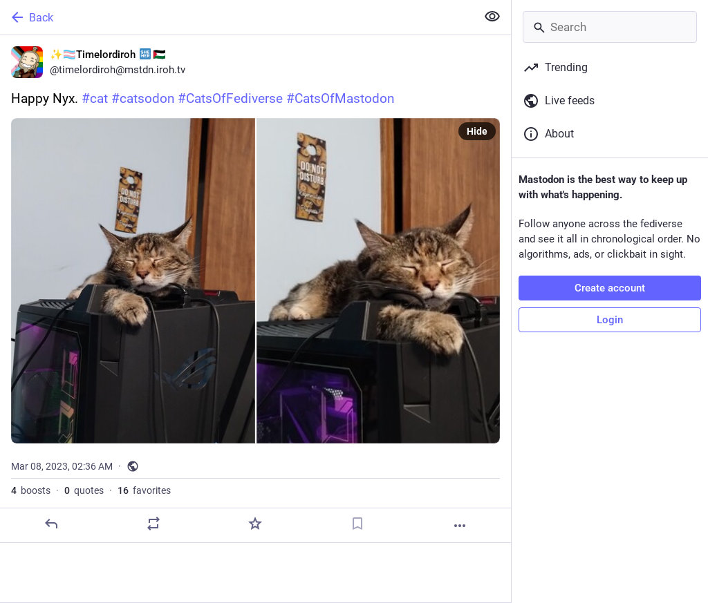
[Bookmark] (357, 523)
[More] (459, 525)
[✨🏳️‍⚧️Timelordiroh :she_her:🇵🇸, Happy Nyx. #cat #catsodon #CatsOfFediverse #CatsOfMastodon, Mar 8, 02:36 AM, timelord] (255, 289)
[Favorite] (255, 523)
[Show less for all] (492, 16)
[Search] (610, 27)
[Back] (237, 17)
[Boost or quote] (153, 523)
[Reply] (51, 523)
